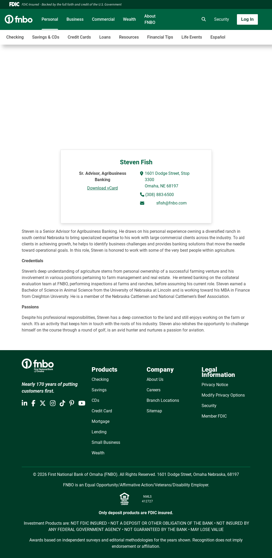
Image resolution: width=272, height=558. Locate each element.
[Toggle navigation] (230, 34)
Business (75, 19)
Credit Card (102, 410)
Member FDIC (214, 416)
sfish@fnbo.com (171, 203)
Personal (50, 19)
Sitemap (154, 410)
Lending (99, 431)
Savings (99, 389)
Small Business (106, 442)
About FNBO (150, 19)
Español (217, 37)
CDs (95, 400)
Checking (15, 37)
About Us (155, 379)
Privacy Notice (215, 384)
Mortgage (100, 421)
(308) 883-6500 (159, 194)
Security (221, 19)
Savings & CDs (45, 37)
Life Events (191, 37)
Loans (104, 37)
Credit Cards (79, 37)
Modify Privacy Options (223, 395)
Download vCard (102, 188)
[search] (202, 19)
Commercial (103, 19)
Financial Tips (160, 37)
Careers (153, 389)
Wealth (129, 19)
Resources (129, 37)
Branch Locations (163, 400)
